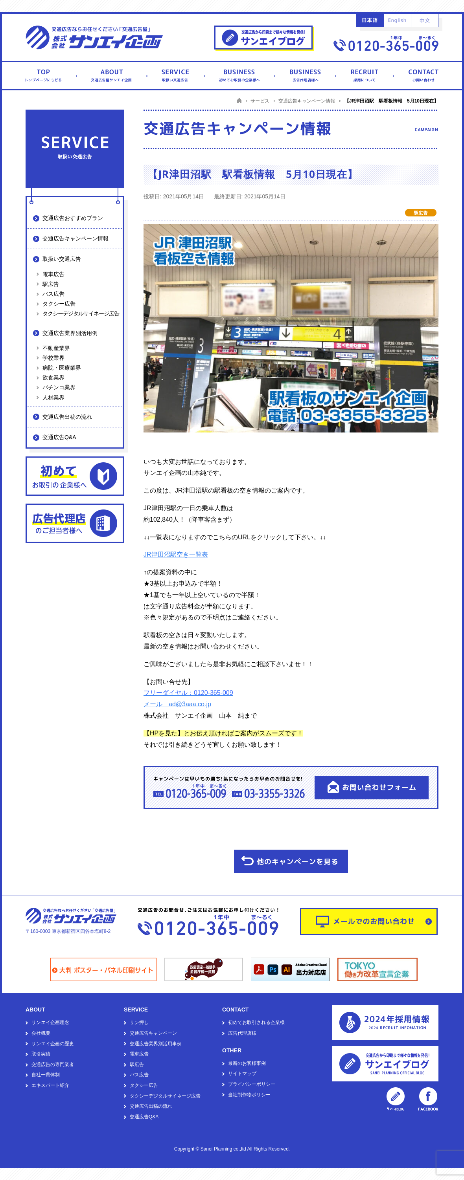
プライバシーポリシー (251, 1084)
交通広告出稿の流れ (67, 417)
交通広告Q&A (59, 437)
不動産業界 (56, 348)
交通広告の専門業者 (52, 1064)
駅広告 (50, 284)
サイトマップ (242, 1073)
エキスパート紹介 (50, 1085)
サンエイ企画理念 (50, 1022)
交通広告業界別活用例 (70, 333)
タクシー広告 (58, 303)
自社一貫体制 (45, 1074)
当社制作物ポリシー (249, 1095)
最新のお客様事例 (247, 1063)
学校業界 (53, 358)
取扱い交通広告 (61, 259)
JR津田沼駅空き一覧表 (176, 554)
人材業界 (53, 397)
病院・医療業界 (61, 368)
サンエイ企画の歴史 (52, 1043)
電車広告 (53, 274)
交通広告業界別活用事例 (156, 1043)
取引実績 (40, 1054)
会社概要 (40, 1033)
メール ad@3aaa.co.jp (177, 704)
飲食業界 (53, 377)
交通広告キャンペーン (153, 1033)
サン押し (139, 1022)
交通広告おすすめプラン (72, 218)
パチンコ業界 (58, 387)
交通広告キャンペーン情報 (75, 238)
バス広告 (53, 294)
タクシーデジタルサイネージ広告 (80, 313)
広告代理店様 (242, 1033)
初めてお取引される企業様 (256, 1022)
